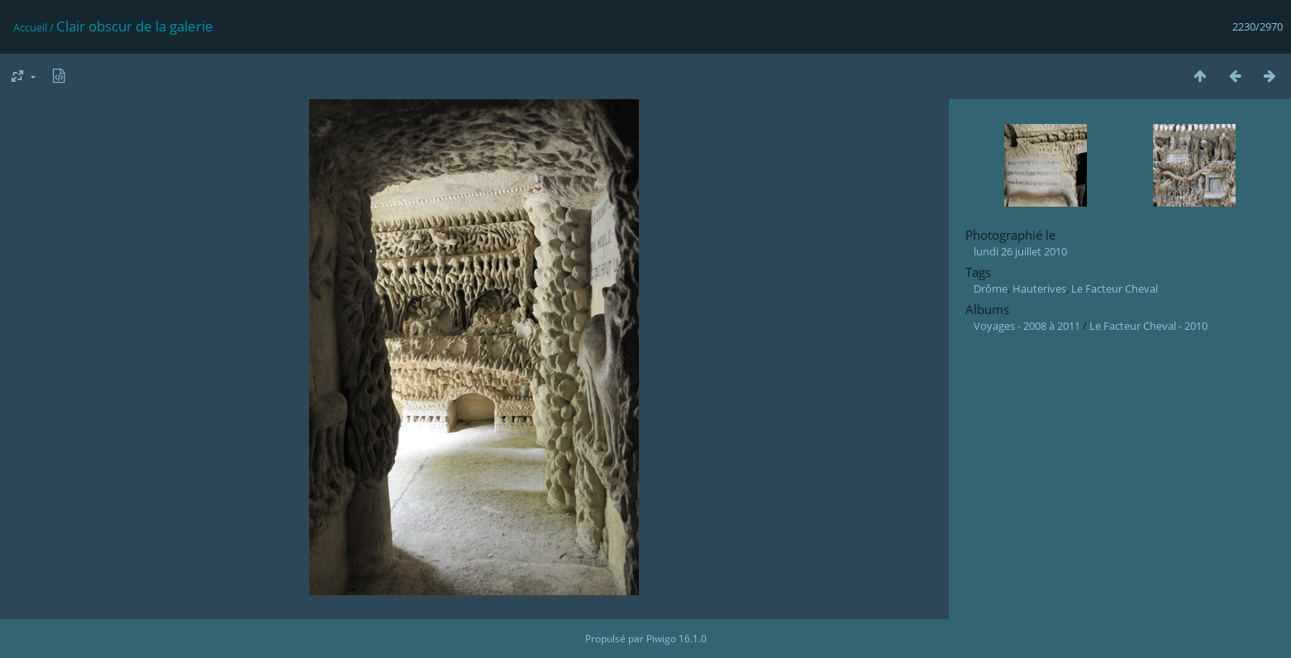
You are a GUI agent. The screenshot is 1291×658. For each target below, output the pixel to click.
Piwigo (661, 639)
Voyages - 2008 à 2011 (1027, 325)
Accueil (30, 27)
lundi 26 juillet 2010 (1020, 251)
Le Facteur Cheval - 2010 (1148, 325)
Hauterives (1039, 288)
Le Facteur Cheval (1114, 288)
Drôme (991, 288)
